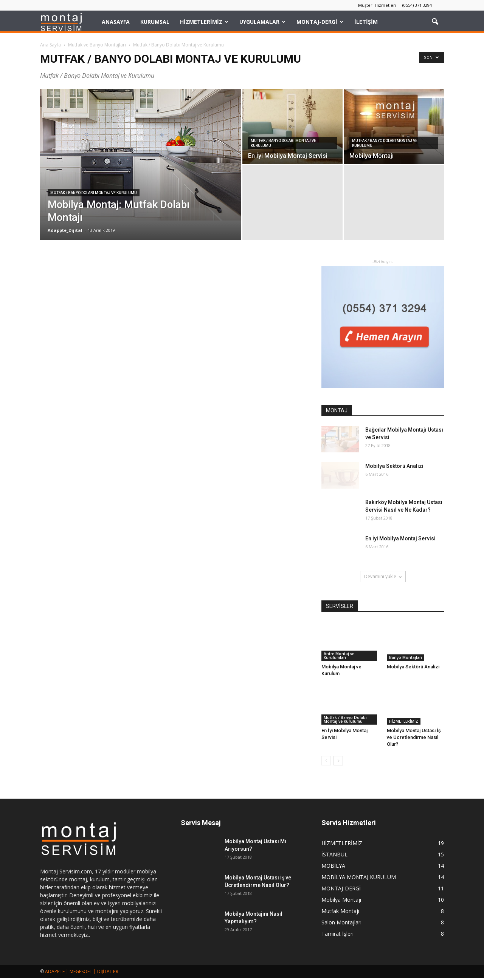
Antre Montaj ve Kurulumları (339, 655)
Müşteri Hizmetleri (377, 5)
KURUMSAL (154, 21)
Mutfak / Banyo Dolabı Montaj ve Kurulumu (93, 193)
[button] (435, 22)
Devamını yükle (383, 576)
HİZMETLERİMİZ (204, 21)
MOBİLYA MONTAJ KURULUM (358, 877)
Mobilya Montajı (341, 899)
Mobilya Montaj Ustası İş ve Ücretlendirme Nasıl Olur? (414, 737)
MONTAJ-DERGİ (319, 21)
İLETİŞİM (366, 21)
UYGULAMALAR (262, 21)
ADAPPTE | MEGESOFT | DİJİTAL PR (81, 971)
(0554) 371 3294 (417, 5)
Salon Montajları (341, 922)
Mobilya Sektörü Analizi (394, 466)
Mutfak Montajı (340, 911)
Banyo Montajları (405, 657)
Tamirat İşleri (337, 933)
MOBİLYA (333, 865)
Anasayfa (116, 21)
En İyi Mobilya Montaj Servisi (400, 538)
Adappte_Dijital (65, 230)
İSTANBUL (334, 854)
